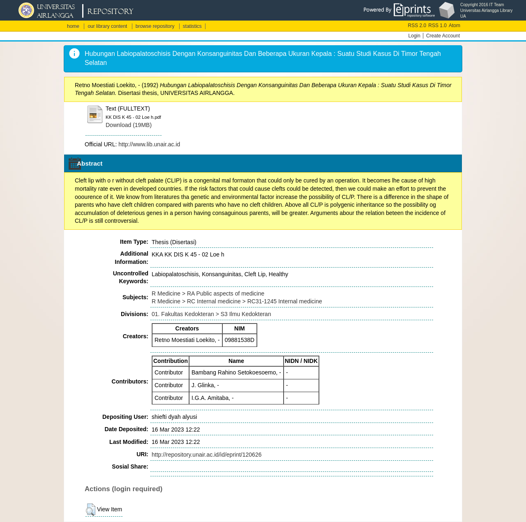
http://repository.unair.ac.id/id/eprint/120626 (206, 454)
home (73, 26)
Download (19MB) (129, 125)
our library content (107, 26)
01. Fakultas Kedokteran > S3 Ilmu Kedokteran (211, 314)
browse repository (155, 26)
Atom (454, 25)
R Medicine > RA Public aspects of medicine (208, 293)
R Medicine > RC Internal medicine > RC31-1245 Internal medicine (237, 301)
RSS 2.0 (417, 25)
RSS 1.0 (437, 25)
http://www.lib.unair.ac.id (149, 144)
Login (414, 36)
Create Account (443, 36)
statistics (192, 26)
